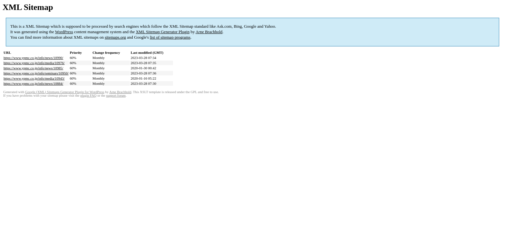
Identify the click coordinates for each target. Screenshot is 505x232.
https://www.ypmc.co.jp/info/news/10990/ (33, 58)
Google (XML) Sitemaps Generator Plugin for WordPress (64, 92)
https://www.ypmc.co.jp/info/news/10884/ (33, 83)
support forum (116, 95)
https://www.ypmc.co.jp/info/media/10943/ (34, 78)
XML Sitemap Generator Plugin (163, 31)
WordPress (64, 31)
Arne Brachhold (208, 31)
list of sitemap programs (170, 37)
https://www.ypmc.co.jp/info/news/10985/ (33, 68)
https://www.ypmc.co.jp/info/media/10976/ (34, 63)
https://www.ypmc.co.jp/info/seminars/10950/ (36, 73)
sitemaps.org (115, 37)
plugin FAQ (88, 95)
